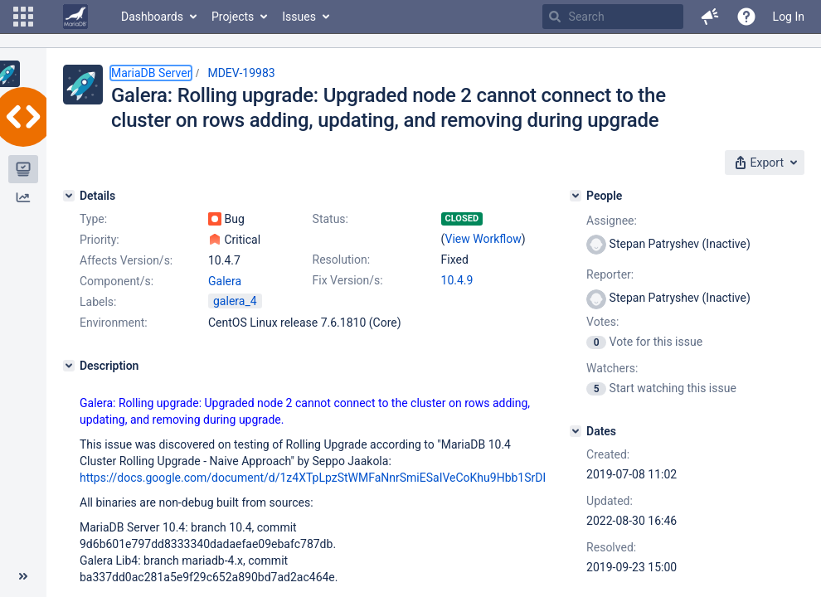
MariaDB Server (151, 73)
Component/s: (116, 281)
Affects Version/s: (126, 260)
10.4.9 (457, 280)
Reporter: (610, 274)
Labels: (98, 301)
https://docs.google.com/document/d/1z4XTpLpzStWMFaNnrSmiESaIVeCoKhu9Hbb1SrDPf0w (325, 477)
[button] (23, 16)
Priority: (99, 239)
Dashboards (152, 16)
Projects (232, 16)
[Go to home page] (75, 16)
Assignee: (611, 220)
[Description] (69, 365)
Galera (224, 281)
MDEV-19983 (240, 73)
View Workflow (483, 238)
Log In (788, 16)
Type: (93, 219)
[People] (575, 195)
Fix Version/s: (348, 280)
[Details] (69, 195)
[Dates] (575, 431)
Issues (299, 16)
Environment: (114, 322)
